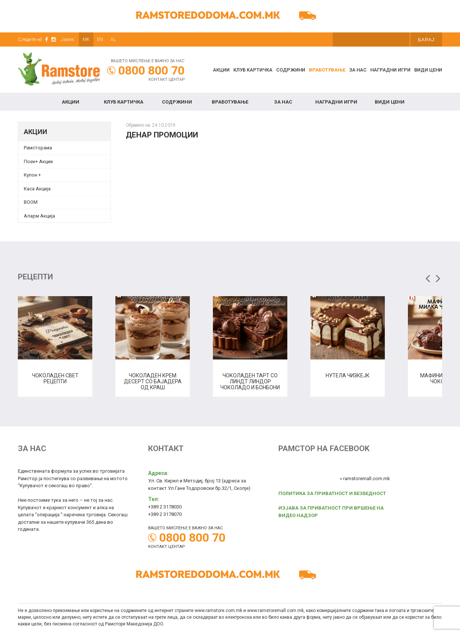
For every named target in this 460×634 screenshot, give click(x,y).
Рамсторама (38, 147)
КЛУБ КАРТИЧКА (252, 70)
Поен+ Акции (38, 161)
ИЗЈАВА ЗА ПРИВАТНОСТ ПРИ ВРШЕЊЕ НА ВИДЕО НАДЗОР (331, 511)
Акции (221, 70)
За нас (358, 70)
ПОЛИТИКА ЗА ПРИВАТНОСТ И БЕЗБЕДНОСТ (332, 493)
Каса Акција (37, 188)
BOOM (31, 202)
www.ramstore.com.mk (218, 610)
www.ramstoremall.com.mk (275, 610)
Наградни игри (390, 70)
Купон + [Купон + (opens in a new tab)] (32, 175)
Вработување (327, 70)
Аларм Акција (39, 216)
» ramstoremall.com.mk (365, 478)
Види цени (428, 70)
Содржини (290, 70)
